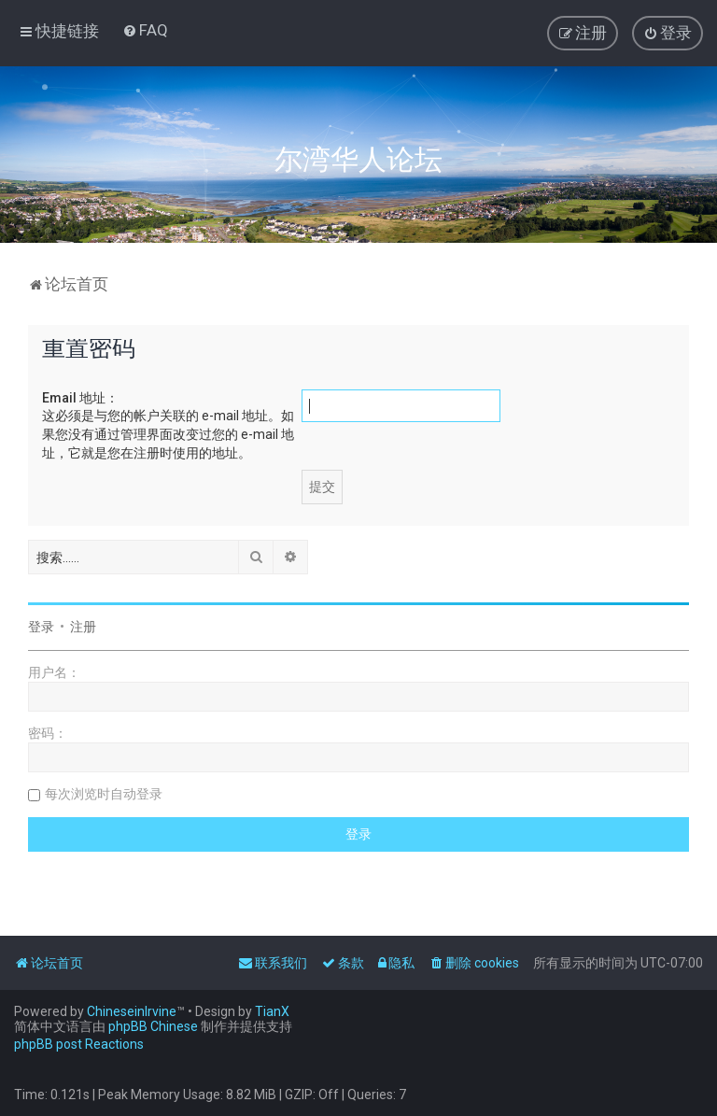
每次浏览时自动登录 (103, 793)
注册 (83, 626)
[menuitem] (145, 30)
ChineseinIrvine (131, 1011)
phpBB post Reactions (79, 1044)
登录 (41, 626)
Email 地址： (80, 397)
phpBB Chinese (153, 1026)
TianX (272, 1011)
